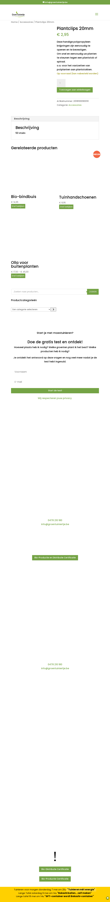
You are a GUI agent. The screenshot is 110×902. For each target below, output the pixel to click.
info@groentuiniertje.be (55, 524)
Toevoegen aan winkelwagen (74, 89)
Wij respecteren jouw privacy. (55, 398)
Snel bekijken (18, 206)
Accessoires (26, 22)
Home (14, 22)
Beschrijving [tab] (21, 118)
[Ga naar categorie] (53, 309)
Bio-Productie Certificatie (55, 878)
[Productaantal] (61, 83)
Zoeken (92, 291)
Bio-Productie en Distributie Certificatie (55, 557)
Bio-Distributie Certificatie (55, 869)
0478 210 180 (55, 520)
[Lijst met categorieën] (31, 309)
